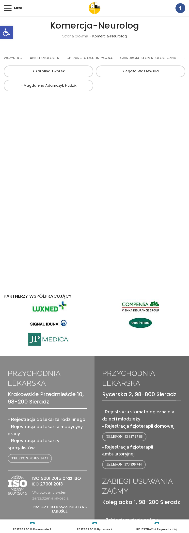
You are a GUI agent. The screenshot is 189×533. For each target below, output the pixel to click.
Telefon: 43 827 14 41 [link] (30, 458)
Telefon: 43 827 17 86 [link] (124, 436)
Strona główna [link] (75, 36)
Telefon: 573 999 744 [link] (124, 464)
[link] (6, 32)
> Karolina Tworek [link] (48, 71)
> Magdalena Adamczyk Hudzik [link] (49, 85)
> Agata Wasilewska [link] (140, 71)
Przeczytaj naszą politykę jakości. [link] (59, 509)
